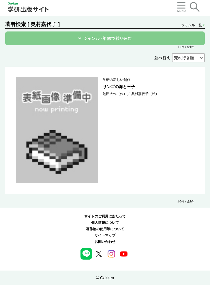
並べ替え (162, 57)
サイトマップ (105, 235)
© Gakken (105, 277)
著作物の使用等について (105, 229)
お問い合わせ (105, 242)
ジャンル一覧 (193, 25)
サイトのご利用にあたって (105, 216)
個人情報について (105, 223)
